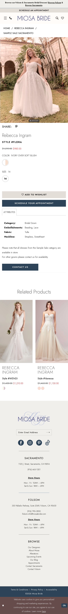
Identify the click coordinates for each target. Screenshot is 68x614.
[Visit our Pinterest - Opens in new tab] (39, 443)
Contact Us (20, 267)
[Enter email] (34, 432)
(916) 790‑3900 (34, 511)
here (44, 611)
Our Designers (34, 547)
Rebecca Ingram (24, 28)
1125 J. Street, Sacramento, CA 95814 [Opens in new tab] (34, 464)
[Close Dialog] (3, 605)
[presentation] (16, 331)
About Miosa (34, 550)
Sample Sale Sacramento (18, 33)
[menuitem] (5, 18)
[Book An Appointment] (34, 10)
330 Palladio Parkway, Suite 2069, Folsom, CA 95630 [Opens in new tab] (34, 505)
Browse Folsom (54, 2)
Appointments (34, 562)
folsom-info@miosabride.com (34, 513)
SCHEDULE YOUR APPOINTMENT (34, 203)
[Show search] (57, 18)
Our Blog (34, 559)
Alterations (34, 553)
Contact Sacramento (34, 566)
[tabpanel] (34, 80)
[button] (5, 18)
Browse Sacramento (33, 5)
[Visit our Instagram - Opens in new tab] (30, 443)
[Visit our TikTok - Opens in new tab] (47, 443)
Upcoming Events (34, 556)
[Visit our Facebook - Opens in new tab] (21, 443)
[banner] (34, 18)
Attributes (9, 212)
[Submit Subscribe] (48, 432)
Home (6, 28)
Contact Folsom (34, 569)
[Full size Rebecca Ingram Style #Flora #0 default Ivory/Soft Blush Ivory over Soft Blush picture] (34, 80)
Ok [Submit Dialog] (64, 605)
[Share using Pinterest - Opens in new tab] (16, 126)
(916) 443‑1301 (34, 469)
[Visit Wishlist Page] (62, 18)
